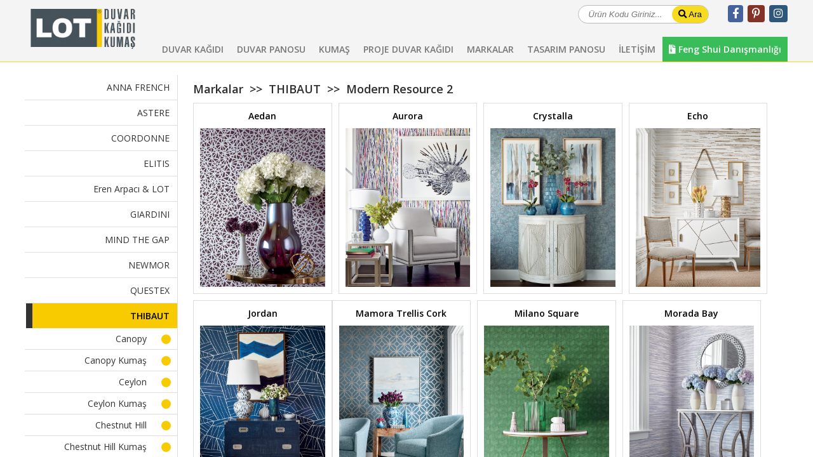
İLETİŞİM (637, 49)
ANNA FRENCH (138, 87)
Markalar (218, 88)
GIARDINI (150, 214)
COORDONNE (140, 138)
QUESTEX (150, 290)
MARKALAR (490, 49)
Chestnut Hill (121, 425)
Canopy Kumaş (115, 360)
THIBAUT (150, 316)
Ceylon (133, 382)
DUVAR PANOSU (271, 49)
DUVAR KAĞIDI (193, 49)
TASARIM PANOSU (566, 49)
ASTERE (153, 113)
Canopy (131, 339)
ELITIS (157, 163)
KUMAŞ (334, 49)
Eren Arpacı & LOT (131, 189)
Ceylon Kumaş (117, 403)
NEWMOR (149, 265)
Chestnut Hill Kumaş (105, 446)
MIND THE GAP (137, 240)
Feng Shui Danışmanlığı (725, 49)
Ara (690, 14)
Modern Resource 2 (399, 88)
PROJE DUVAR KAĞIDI (408, 49)
